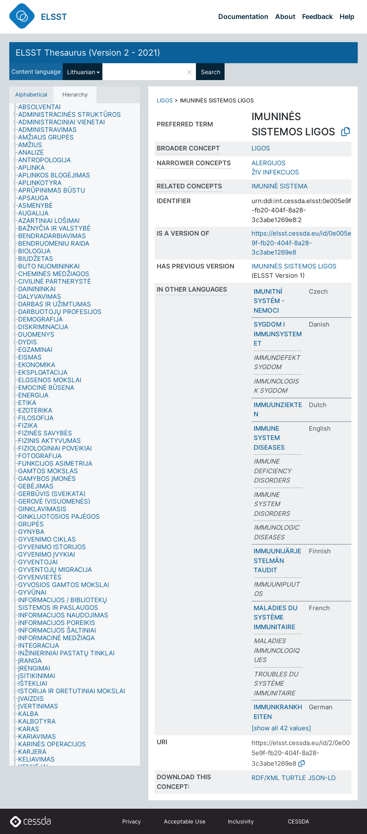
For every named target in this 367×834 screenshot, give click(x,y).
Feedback (317, 16)
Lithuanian (81, 71)
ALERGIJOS (269, 163)
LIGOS (165, 100)
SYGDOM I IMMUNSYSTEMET (278, 333)
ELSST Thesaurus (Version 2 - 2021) (88, 53)
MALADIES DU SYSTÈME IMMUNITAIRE (275, 617)
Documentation (243, 16)
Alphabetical (31, 94)
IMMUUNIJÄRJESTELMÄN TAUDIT (277, 560)
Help (347, 16)
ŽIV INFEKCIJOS (275, 172)
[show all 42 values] (281, 728)
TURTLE (293, 778)
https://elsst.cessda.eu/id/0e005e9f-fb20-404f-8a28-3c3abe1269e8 (301, 242)
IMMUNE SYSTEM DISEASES (269, 437)
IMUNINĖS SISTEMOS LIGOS (294, 266)
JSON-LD (322, 778)
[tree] (74, 434)
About (285, 16)
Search (210, 71)
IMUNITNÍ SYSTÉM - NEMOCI (269, 300)
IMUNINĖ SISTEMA (280, 186)
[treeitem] (43, 107)
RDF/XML (265, 778)
